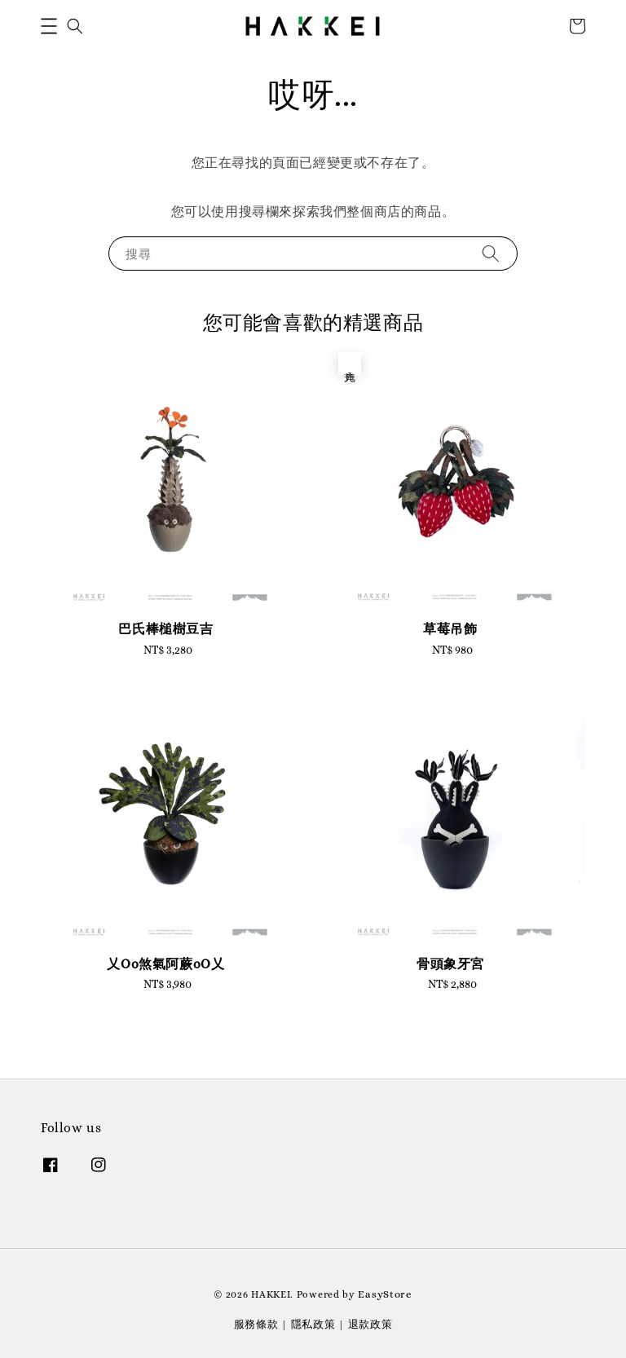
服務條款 (256, 1324)
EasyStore (385, 1294)
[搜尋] (491, 253)
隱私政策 (313, 1324)
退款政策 (370, 1324)
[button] (49, 26)
